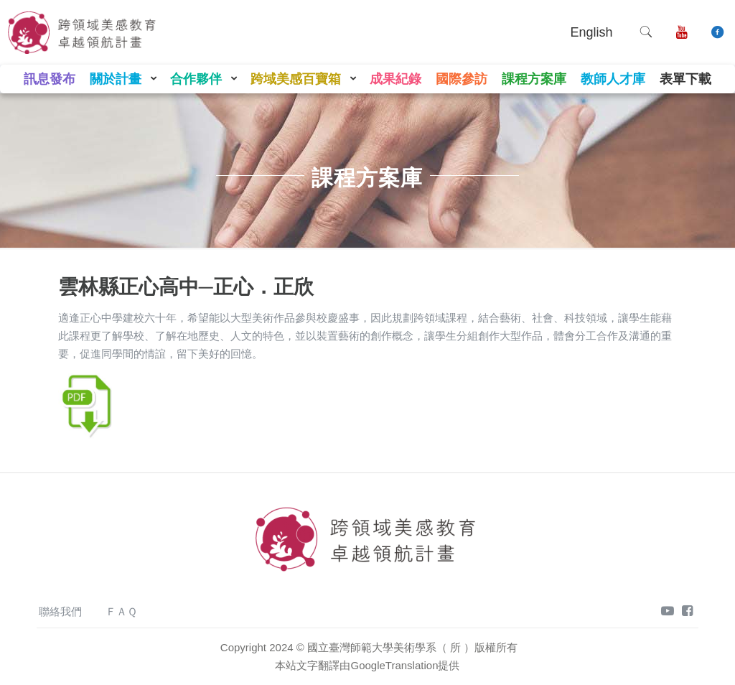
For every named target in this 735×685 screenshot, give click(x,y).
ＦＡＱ (121, 611)
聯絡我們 (60, 611)
